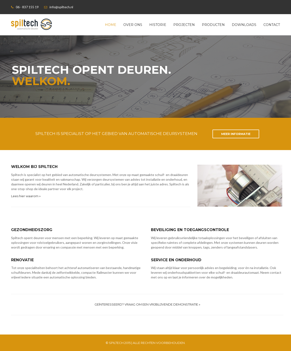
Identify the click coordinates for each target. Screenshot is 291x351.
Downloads (244, 25)
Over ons (132, 25)
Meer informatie (235, 134)
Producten (213, 25)
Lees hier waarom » (26, 196)
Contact (271, 25)
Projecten (184, 25)
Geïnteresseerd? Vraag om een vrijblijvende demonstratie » (147, 304)
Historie (157, 25)
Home (110, 25)
